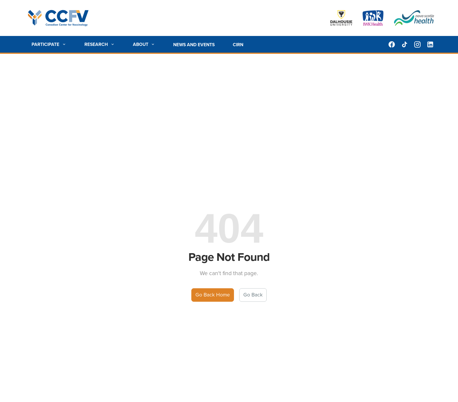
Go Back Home (212, 295)
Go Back (253, 295)
